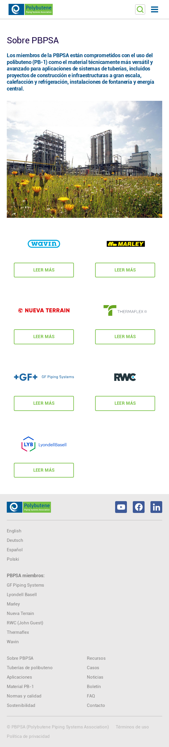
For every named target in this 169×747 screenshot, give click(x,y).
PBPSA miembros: (26, 575)
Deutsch (15, 540)
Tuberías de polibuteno (29, 667)
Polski (13, 559)
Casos (93, 667)
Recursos (96, 658)
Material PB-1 (20, 686)
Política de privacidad (28, 736)
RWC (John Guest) (25, 623)
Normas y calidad (24, 696)
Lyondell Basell (22, 594)
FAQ (91, 696)
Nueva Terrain (20, 613)
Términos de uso (132, 727)
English (14, 531)
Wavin (13, 641)
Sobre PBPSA (20, 658)
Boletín (94, 686)
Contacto (96, 705)
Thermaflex (18, 632)
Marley (13, 604)
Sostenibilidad (21, 705)
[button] (154, 9)
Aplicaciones (19, 677)
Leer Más (43, 270)
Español (15, 549)
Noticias (95, 677)
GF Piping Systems (25, 585)
